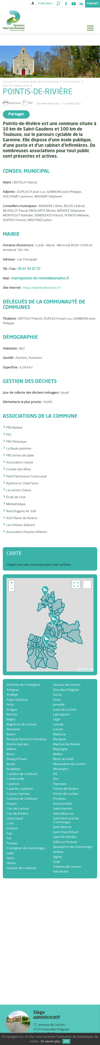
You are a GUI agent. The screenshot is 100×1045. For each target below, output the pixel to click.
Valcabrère (61, 871)
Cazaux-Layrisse (18, 793)
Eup (9, 833)
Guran (57, 694)
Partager (16, 114)
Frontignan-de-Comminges (26, 848)
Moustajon (60, 769)
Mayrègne (60, 749)
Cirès (10, 823)
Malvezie (59, 734)
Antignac (13, 689)
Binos (11, 754)
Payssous (59, 784)
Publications (45, 3)
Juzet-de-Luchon (64, 709)
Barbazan (13, 729)
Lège (56, 719)
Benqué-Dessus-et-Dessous (26, 739)
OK (66, 1041)
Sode (56, 861)
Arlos (10, 704)
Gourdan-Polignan (66, 689)
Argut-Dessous (17, 699)
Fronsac (12, 843)
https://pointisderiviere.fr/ (42, 287)
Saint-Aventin (62, 808)
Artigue (12, 709)
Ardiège (12, 694)
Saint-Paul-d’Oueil (65, 832)
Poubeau (59, 798)
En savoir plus (50, 1041)
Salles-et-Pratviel (65, 842)
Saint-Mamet (62, 827)
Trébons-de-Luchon (67, 866)
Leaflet (81, 670)
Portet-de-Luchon (65, 793)
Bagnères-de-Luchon (22, 724)
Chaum (12, 803)
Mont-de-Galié (63, 759)
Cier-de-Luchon (18, 808)
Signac (57, 856)
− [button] (11, 589)
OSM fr (89, 670)
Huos (57, 699)
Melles (58, 754)
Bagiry (11, 719)
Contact (92, 3)
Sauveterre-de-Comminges (72, 847)
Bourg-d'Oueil (16, 759)
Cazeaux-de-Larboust (22, 798)
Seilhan (58, 852)
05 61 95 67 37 (29, 268)
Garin (10, 858)
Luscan (58, 729)
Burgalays (14, 769)
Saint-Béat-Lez (63, 813)
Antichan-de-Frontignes (23, 684)
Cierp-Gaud (15, 818)
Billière (12, 749)
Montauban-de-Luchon (69, 764)
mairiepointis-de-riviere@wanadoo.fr (40, 278)
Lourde (58, 724)
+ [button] (11, 583)
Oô (55, 774)
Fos (9, 838)
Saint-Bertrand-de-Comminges (66, 820)
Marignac (59, 739)
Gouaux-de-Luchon (66, 684)
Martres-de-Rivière (66, 744)
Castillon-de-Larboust (22, 774)
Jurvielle (59, 704)
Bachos (12, 714)
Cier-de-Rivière (17, 813)
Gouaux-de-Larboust (21, 868)
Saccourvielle (62, 803)
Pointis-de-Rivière (66, 788)
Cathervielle (15, 778)
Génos (11, 863)
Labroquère (61, 714)
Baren (11, 734)
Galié (10, 853)
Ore (56, 778)
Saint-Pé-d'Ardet (64, 837)
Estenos (12, 828)
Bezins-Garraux (18, 744)
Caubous (13, 784)
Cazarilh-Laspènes (20, 788)
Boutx (11, 764)
